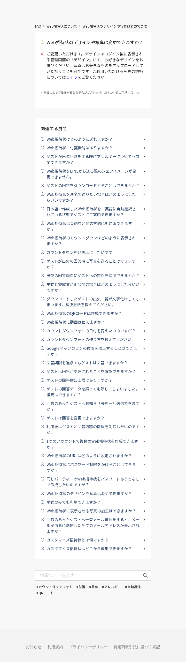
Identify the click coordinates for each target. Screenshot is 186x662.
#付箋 (80, 586)
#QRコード (45, 592)
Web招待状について (61, 26)
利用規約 (55, 647)
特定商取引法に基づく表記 (137, 647)
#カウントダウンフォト (54, 586)
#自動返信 (133, 586)
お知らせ (33, 647)
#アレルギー (111, 586)
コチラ (72, 77)
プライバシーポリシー (88, 647)
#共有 (93, 586)
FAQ (38, 26)
